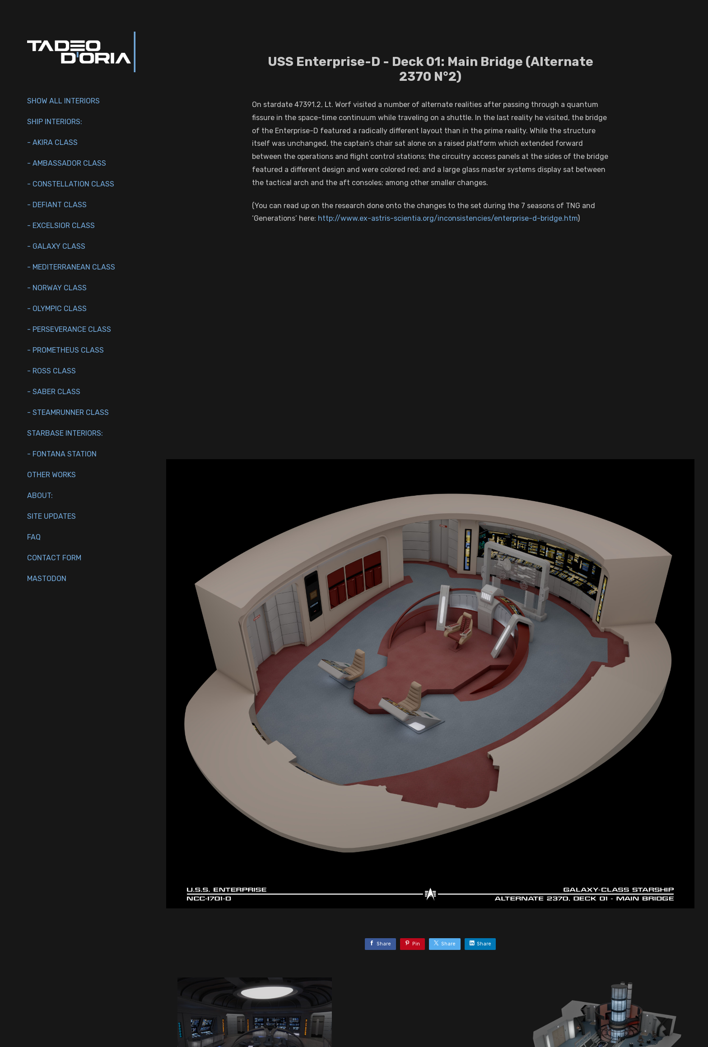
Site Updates (51, 516)
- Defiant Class (57, 204)
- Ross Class (51, 371)
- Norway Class (57, 288)
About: (40, 495)
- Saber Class (53, 391)
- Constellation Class (70, 184)
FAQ (34, 537)
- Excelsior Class (61, 225)
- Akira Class (52, 142)
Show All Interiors (63, 101)
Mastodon (46, 578)
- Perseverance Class (69, 329)
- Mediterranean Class (71, 267)
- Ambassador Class (66, 163)
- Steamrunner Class (68, 412)
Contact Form (54, 558)
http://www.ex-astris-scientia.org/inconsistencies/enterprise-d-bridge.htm (448, 218)
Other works (51, 474)
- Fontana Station (62, 454)
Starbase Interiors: (65, 433)
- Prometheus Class (65, 350)
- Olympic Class (57, 308)
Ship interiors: (54, 121)
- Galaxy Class (56, 246)
